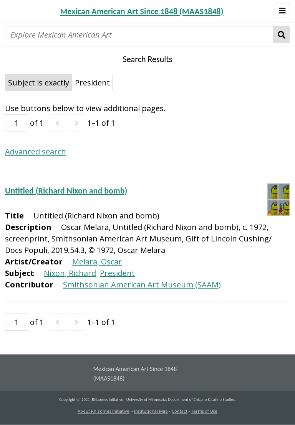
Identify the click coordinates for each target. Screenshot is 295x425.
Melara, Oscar (97, 261)
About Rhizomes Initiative (103, 411)
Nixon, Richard (70, 273)
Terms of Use (204, 411)
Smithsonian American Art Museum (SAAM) (142, 284)
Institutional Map (151, 411)
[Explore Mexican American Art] (139, 34)
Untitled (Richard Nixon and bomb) (66, 190)
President (117, 273)
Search (281, 34)
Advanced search (35, 151)
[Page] (16, 122)
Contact (179, 411)
